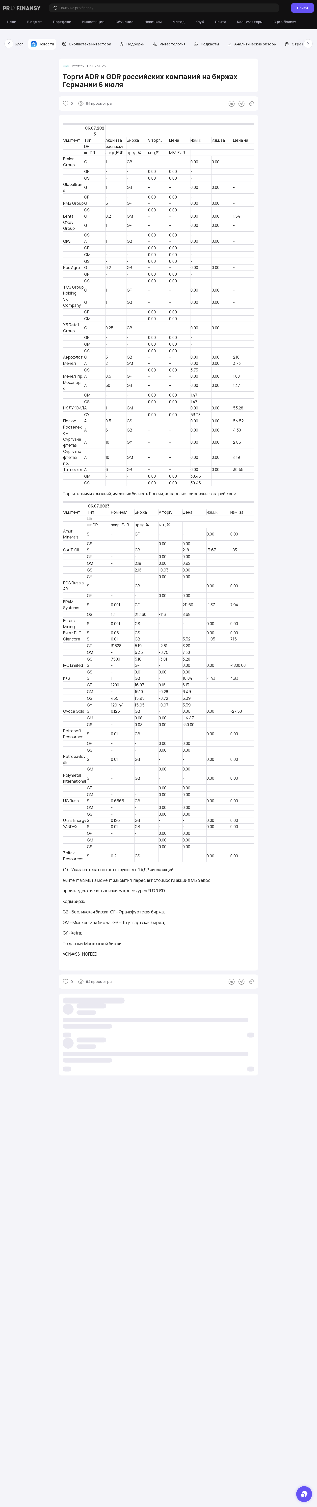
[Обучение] (124, 21)
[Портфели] (62, 21)
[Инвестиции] (93, 21)
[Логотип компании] (22, 8)
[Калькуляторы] (249, 21)
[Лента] (220, 21)
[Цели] (11, 21)
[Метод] (179, 21)
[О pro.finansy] (284, 21)
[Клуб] (200, 21)
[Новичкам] (153, 21)
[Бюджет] (34, 21)
